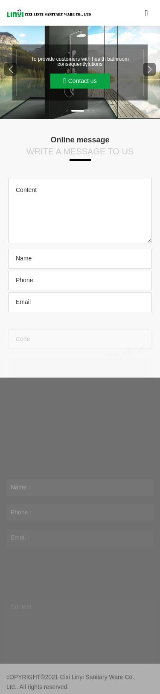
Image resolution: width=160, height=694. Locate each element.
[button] (67, 111)
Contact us (79, 81)
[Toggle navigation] (146, 13)
